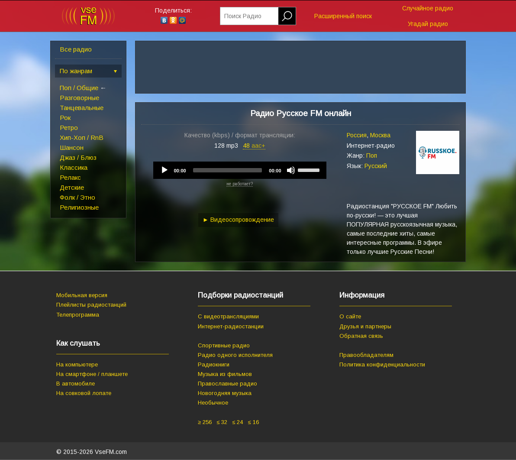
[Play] (164, 170)
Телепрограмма (77, 314)
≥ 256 (205, 422)
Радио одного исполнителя (235, 355)
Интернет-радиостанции (231, 326)
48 (254, 145)
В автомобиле (75, 383)
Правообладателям (366, 355)
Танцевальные (81, 107)
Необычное (213, 402)
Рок (65, 117)
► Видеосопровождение (238, 219)
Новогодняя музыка (225, 393)
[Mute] (291, 170)
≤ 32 (221, 422)
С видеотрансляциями (228, 316)
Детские (72, 187)
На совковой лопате (83, 393)
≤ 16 (253, 422)
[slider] (227, 170)
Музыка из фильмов (225, 374)
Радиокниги (213, 364)
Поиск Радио (242, 16)
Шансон (72, 147)
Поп (371, 155)
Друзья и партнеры (365, 326)
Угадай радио (428, 23)
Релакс (70, 177)
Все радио (76, 49)
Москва (380, 135)
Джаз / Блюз (78, 157)
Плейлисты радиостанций (91, 304)
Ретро (69, 127)
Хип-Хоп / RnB (81, 137)
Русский (375, 165)
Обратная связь (361, 336)
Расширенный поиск (343, 16)
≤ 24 (237, 422)
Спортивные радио (224, 345)
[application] (239, 170)
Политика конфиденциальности (382, 364)
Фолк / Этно (77, 197)
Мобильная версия (81, 295)
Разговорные (79, 97)
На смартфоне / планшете (92, 374)
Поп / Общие (79, 87)
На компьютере (77, 364)
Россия (357, 135)
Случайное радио (427, 8)
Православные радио (227, 383)
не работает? (239, 183)
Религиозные (79, 207)
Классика (73, 167)
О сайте (350, 316)
